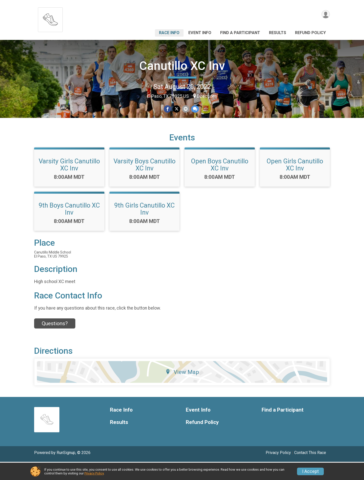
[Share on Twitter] (176, 109)
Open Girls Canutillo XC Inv (295, 182)
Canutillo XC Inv (182, 66)
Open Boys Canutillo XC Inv (219, 182)
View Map (182, 390)
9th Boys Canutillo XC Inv (69, 226)
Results (277, 32)
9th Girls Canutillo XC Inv (144, 226)
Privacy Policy (94, 473)
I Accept (310, 471)
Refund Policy (310, 32)
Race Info (169, 32)
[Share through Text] (194, 109)
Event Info (199, 32)
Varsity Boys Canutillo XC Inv (144, 182)
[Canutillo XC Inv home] (50, 18)
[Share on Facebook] (167, 109)
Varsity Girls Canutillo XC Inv (69, 182)
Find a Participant (240, 32)
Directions (207, 96)
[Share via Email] (185, 109)
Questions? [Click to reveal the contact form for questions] (55, 342)
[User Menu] (325, 14)
